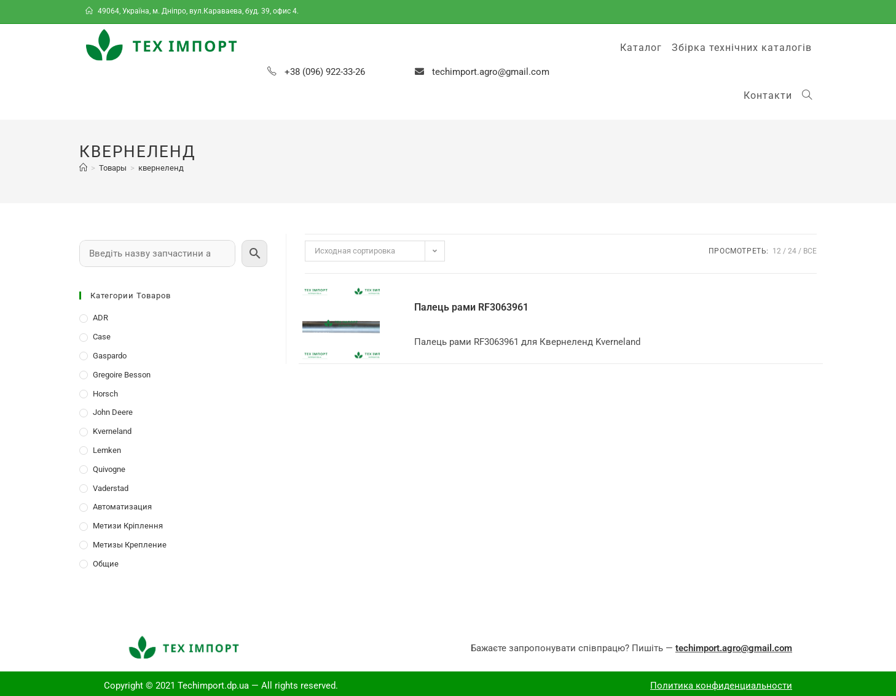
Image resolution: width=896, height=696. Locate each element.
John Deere (113, 412)
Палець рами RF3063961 (471, 307)
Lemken (107, 450)
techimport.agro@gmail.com (490, 71)
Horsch (105, 393)
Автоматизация (122, 506)
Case (102, 336)
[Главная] (83, 167)
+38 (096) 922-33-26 (325, 71)
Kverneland (112, 431)
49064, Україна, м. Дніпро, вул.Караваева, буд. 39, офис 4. (193, 11)
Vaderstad (110, 488)
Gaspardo (110, 355)
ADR (100, 317)
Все (810, 251)
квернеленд (161, 167)
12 (776, 251)
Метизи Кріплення (128, 525)
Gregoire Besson (122, 374)
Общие (106, 563)
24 (792, 251)
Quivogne (109, 469)
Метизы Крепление (130, 544)
